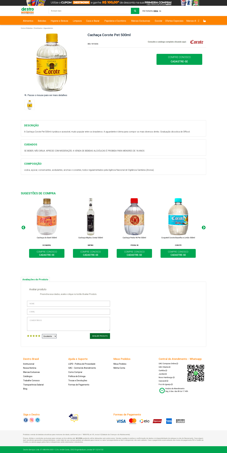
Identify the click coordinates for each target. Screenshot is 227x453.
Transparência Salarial (33, 385)
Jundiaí (163, 374)
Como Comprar (75, 372)
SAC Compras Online (168, 363)
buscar (135, 11)
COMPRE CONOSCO (179, 59)
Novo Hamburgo (167, 377)
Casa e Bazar (92, 20)
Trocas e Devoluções (77, 380)
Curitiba (163, 370)
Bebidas (42, 20)
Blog (25, 389)
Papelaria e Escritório (115, 20)
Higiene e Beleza (59, 20)
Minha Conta (119, 368)
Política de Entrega (76, 376)
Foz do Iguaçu (166, 384)
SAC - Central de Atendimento (82, 368)
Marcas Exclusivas (140, 20)
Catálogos (27, 376)
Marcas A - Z (192, 20)
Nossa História (29, 368)
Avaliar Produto (100, 336)
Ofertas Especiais (174, 20)
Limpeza (77, 20)
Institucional (28, 364)
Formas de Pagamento (78, 385)
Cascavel (163, 381)
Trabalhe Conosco (31, 380)
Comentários (68, 324)
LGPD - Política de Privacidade (81, 364)
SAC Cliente (164, 367)
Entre (156, 11)
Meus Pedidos (120, 364)
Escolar (158, 20)
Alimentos (28, 20)
